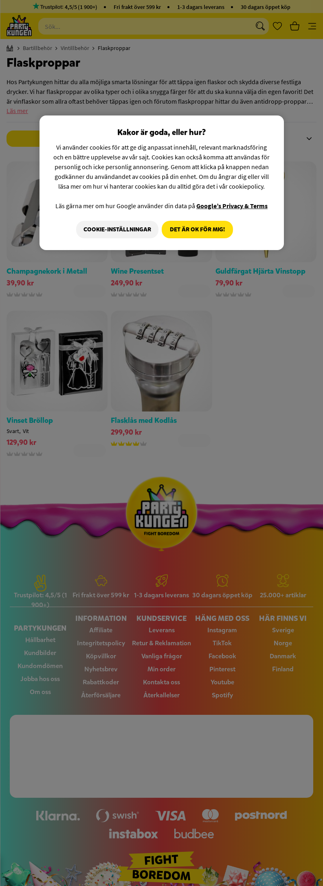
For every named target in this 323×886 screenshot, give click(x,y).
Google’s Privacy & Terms (232, 205)
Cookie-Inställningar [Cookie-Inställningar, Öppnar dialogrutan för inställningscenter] (115, 229)
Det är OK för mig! (197, 229)
